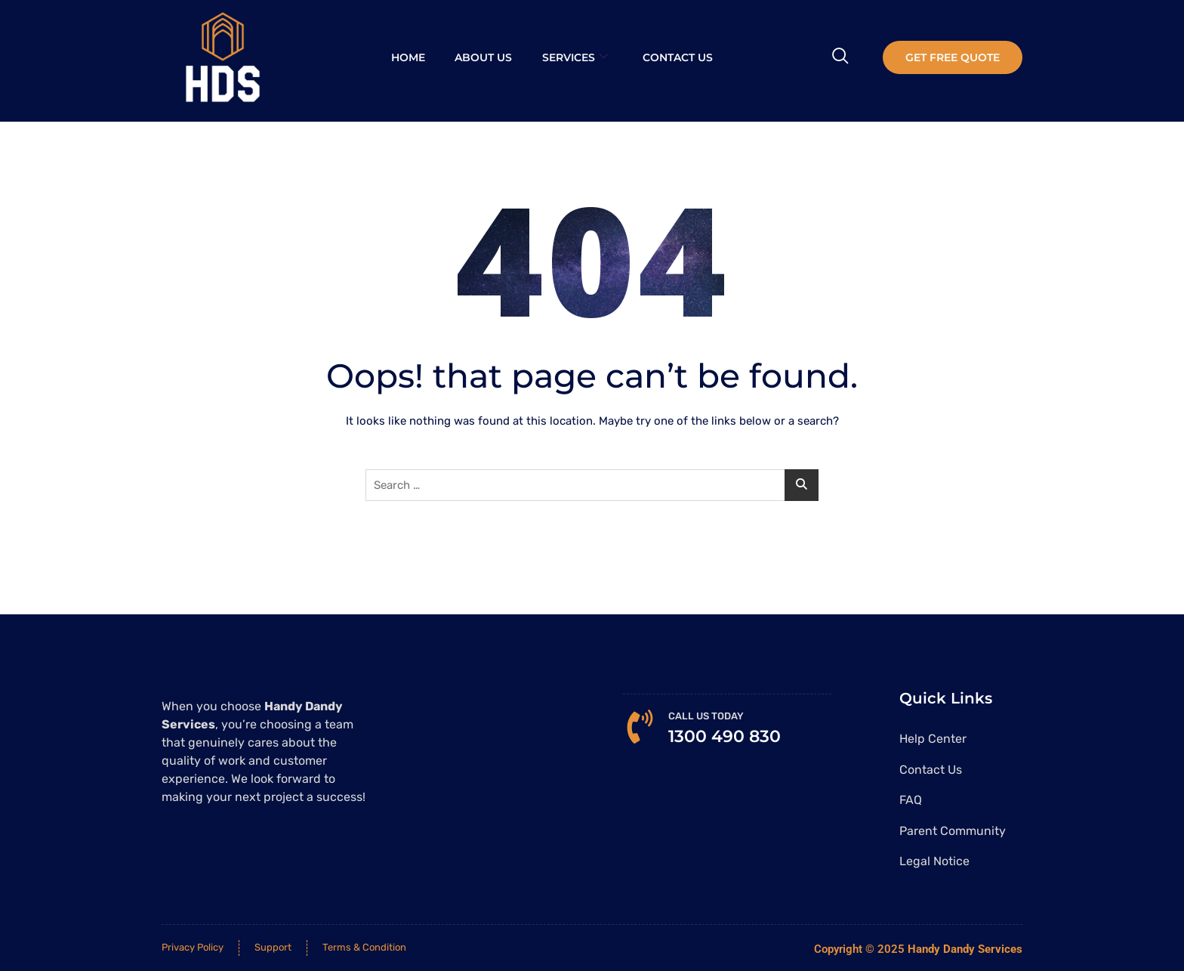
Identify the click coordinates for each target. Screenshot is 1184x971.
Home (407, 57)
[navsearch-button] (840, 57)
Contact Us (678, 57)
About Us (483, 57)
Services (575, 57)
